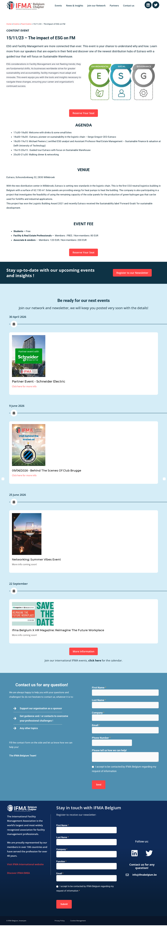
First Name (99, 687)
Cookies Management (78, 921)
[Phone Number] (112, 743)
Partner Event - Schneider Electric (38, 381)
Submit (64, 904)
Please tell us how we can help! (109, 750)
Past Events (26, 24)
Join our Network (96, 5)
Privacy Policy (60, 921)
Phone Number (101, 737)
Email (96, 725)
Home (9, 24)
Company (98, 712)
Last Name (99, 700)
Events (58, 5)
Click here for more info (24, 386)
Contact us (128, 5)
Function (61, 861)
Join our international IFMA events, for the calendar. (84, 660)
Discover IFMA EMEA (18, 873)
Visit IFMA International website (25, 864)
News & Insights (74, 5)
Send (98, 784)
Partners (114, 5)
